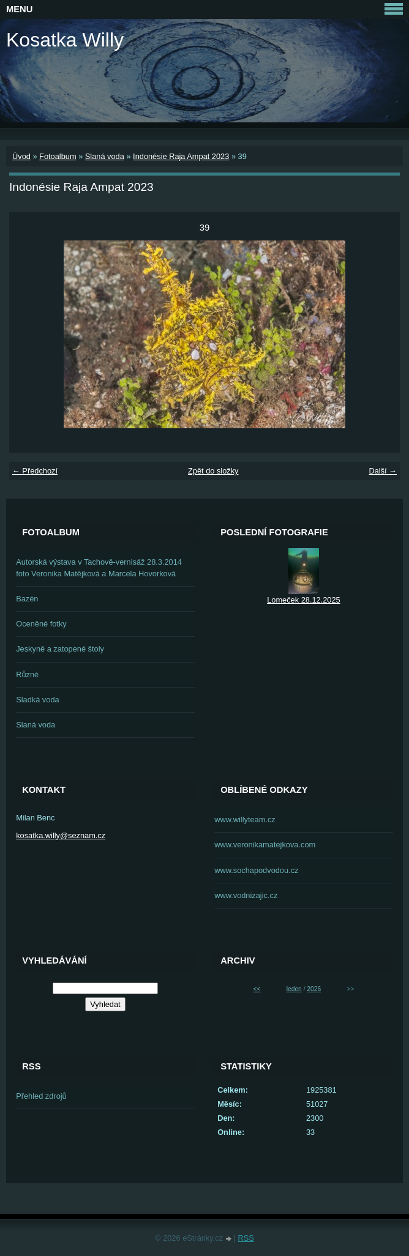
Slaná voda (104, 156)
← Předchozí (35, 470)
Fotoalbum (57, 156)
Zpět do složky (213, 470)
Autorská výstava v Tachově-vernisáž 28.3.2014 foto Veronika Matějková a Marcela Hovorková (99, 567)
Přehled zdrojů (41, 1096)
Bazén (27, 598)
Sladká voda (37, 699)
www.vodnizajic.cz (245, 895)
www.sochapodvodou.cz (256, 870)
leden (294, 989)
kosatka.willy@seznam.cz (60, 835)
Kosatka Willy (65, 40)
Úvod (21, 156)
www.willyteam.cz (245, 819)
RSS (246, 1238)
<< (257, 989)
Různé (27, 674)
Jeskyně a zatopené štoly (60, 648)
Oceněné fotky (41, 623)
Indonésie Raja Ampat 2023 (181, 156)
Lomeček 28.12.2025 (303, 599)
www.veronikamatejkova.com (264, 844)
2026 (314, 989)
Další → (383, 470)
